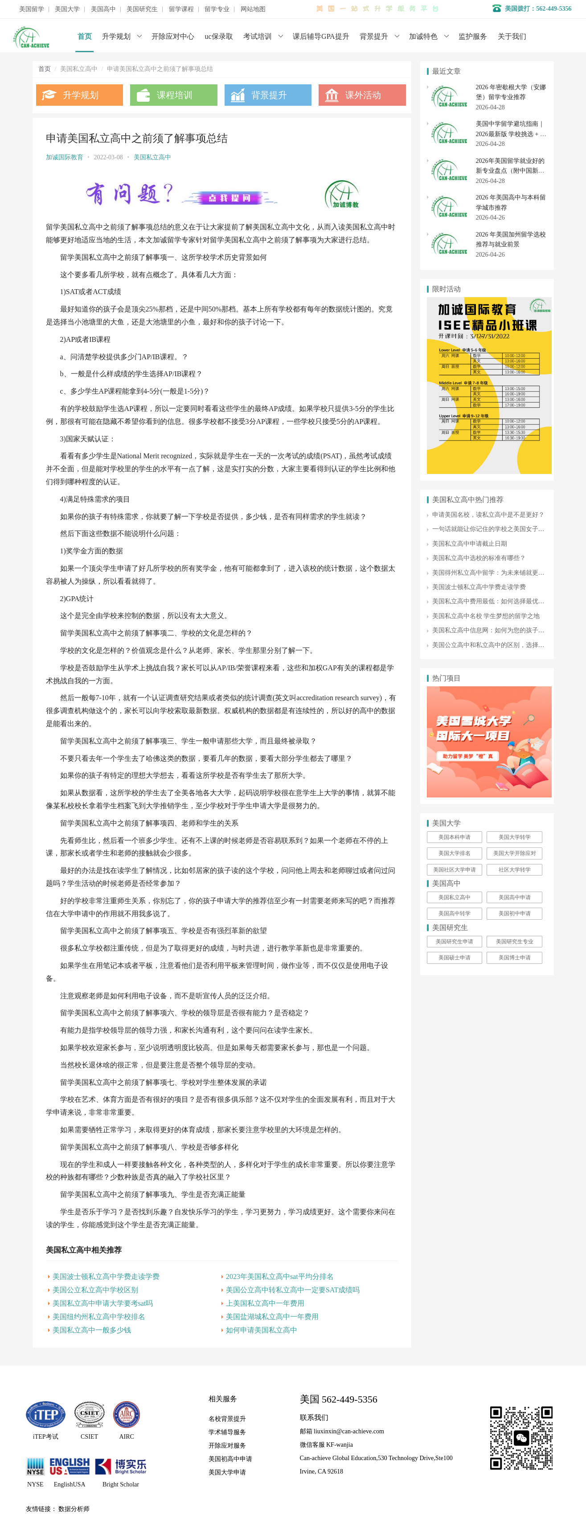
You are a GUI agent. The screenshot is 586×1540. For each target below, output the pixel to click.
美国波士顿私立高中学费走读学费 (106, 1276)
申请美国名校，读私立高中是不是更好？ (488, 514)
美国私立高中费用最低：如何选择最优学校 (491, 601)
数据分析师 (74, 1508)
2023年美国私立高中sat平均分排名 (280, 1276)
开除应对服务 (227, 1445)
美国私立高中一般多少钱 (92, 1330)
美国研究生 (142, 9)
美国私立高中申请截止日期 (469, 543)
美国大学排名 (454, 853)
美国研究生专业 (514, 941)
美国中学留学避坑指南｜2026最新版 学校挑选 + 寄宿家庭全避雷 (511, 133)
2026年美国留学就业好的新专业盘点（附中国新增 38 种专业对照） (510, 171)
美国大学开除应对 (514, 853)
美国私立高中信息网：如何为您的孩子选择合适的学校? (508, 630)
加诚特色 (423, 36)
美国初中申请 (515, 913)
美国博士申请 (515, 958)
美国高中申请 (515, 897)
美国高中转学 (454, 913)
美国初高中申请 (230, 1458)
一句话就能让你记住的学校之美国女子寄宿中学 (497, 529)
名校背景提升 (227, 1418)
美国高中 (103, 9)
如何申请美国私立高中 (261, 1330)
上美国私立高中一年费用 (265, 1303)
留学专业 (217, 9)
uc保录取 (219, 36)
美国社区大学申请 (454, 870)
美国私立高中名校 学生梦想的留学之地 (486, 616)
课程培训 (175, 95)
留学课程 (181, 9)
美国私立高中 (152, 157)
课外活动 (363, 95)
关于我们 (512, 36)
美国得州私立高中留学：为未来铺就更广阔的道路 (501, 572)
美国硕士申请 (454, 958)
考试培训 (257, 36)
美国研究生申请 (454, 941)
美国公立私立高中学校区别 (95, 1290)
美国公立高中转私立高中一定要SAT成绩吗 (293, 1290)
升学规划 (116, 36)
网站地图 (253, 9)
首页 (85, 36)
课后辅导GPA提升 (321, 36)
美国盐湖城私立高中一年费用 (272, 1316)
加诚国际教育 (64, 157)
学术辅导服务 (227, 1431)
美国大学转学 (515, 837)
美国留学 (31, 9)
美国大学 (67, 9)
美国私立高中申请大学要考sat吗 (103, 1303)
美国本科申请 (454, 837)
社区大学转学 (515, 870)
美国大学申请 (227, 1472)
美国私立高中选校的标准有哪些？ (479, 558)
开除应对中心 (173, 36)
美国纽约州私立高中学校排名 (99, 1316)
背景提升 (374, 36)
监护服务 (473, 36)
